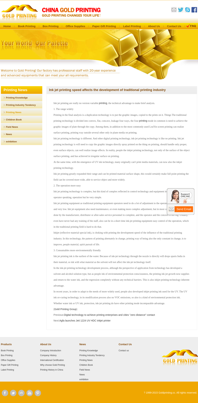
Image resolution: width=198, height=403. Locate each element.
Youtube (29, 393)
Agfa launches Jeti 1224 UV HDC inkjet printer (85, 320)
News (9, 134)
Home (7, 26)
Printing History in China (51, 370)
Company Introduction (50, 350)
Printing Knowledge (17, 97)
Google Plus (21, 393)
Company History (48, 355)
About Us (154, 26)
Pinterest (38, 393)
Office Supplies (75, 26)
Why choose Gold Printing (52, 365)
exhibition (11, 141)
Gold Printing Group (65, 309)
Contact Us (174, 26)
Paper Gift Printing (104, 26)
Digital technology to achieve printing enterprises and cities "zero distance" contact (109, 314)
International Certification (52, 360)
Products (6, 344)
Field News (12, 127)
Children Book (14, 119)
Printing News (13, 112)
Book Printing (26, 26)
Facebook (5, 393)
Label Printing (132, 26)
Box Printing (51, 26)
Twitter (13, 393)
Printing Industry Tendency (21, 105)
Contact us (124, 350)
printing (103, 103)
